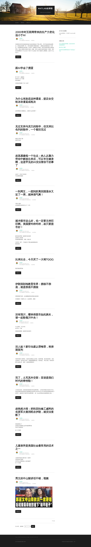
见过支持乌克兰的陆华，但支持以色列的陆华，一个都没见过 (34, 128)
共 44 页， (17, 526)
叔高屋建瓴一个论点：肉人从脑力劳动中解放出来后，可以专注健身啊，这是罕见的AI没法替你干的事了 (35, 160)
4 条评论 (32, 73)
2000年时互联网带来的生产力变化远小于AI (67, 50)
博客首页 (22, 22)
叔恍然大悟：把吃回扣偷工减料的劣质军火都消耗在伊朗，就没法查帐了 (34, 411)
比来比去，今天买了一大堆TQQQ (34, 259)
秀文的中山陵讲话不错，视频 (32, 478)
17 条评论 (34, 483)
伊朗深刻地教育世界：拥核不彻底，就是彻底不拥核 (33, 285)
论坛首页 (17, 22)
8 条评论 (32, 40)
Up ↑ (75, 541)
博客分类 (28, 22)
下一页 (53, 520)
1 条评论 (32, 420)
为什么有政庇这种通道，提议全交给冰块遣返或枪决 (34, 100)
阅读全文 (18, 56)
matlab (21, 38)
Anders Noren (69, 541)
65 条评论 (34, 199)
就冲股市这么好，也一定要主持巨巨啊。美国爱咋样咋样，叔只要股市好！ (34, 224)
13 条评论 (33, 134)
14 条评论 (33, 264)
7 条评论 (32, 170)
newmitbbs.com (22, 541)
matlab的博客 (45, 8)
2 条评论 (32, 354)
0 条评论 (32, 107)
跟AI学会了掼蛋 (24, 67)
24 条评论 (34, 232)
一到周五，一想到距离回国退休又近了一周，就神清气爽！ (34, 193)
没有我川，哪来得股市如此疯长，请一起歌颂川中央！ (34, 316)
